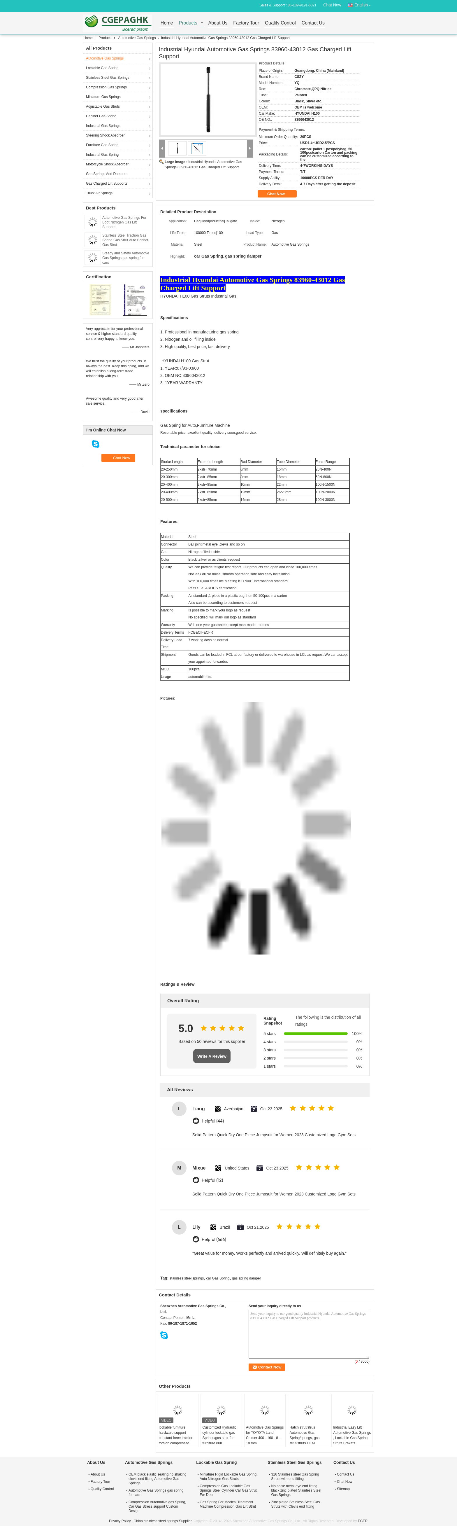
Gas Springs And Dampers (106, 174)
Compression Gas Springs (106, 87)
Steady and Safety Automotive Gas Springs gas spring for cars (125, 258)
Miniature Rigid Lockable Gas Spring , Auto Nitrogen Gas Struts (229, 1476)
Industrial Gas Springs (103, 126)
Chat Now (332, 5)
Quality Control (280, 23)
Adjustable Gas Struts (103, 106)
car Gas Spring (218, 1278)
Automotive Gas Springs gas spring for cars (156, 1492)
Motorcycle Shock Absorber (107, 164)
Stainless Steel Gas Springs (107, 78)
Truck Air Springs (99, 193)
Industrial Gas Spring (102, 155)
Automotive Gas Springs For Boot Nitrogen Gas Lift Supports (124, 222)
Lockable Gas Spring (102, 68)
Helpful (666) (214, 1239)
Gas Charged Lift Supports (106, 183)
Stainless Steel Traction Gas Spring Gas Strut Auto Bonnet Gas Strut (125, 240)
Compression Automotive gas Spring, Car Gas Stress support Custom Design (157, 1506)
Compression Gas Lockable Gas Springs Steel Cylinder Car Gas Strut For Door (228, 1490)
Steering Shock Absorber (105, 135)
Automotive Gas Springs (137, 38)
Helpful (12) (212, 1180)
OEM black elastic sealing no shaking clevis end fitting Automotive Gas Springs (158, 1478)
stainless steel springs (187, 1278)
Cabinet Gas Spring (101, 116)
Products (188, 23)
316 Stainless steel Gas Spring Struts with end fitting (295, 1476)
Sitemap (343, 1489)
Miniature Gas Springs (103, 97)
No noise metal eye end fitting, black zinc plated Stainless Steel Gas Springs (296, 1490)
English (364, 4)
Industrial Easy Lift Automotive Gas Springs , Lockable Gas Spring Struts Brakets (352, 1435)
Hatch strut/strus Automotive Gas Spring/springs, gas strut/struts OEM (305, 1435)
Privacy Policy (120, 1521)
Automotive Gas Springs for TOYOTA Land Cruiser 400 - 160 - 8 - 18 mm (265, 1435)
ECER (363, 1521)
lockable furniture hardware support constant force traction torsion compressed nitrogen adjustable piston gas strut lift (176, 1440)
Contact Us (313, 23)
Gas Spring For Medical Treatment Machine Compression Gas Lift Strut (228, 1504)
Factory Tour (246, 23)
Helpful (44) (213, 1121)
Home (167, 23)
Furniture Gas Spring (102, 145)
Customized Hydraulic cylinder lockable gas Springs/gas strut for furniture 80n (219, 1435)
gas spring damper (246, 1278)
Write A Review (211, 1056)
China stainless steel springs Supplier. (163, 1521)
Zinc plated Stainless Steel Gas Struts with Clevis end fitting (295, 1504)
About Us (218, 23)
